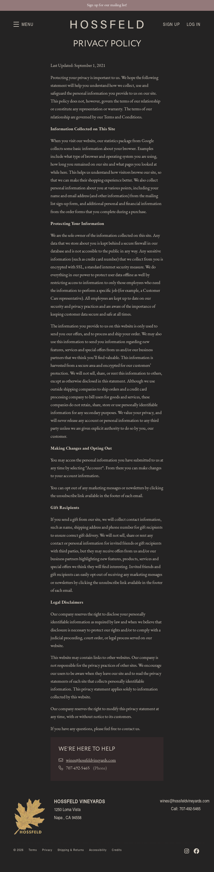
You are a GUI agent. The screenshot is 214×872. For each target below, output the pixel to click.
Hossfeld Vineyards (106, 24)
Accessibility (98, 850)
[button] (24, 24)
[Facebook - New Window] (196, 851)
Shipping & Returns (71, 850)
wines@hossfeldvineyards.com (91, 760)
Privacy (48, 850)
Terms (33, 850)
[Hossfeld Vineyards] (30, 816)
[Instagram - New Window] (187, 851)
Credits (117, 850)
